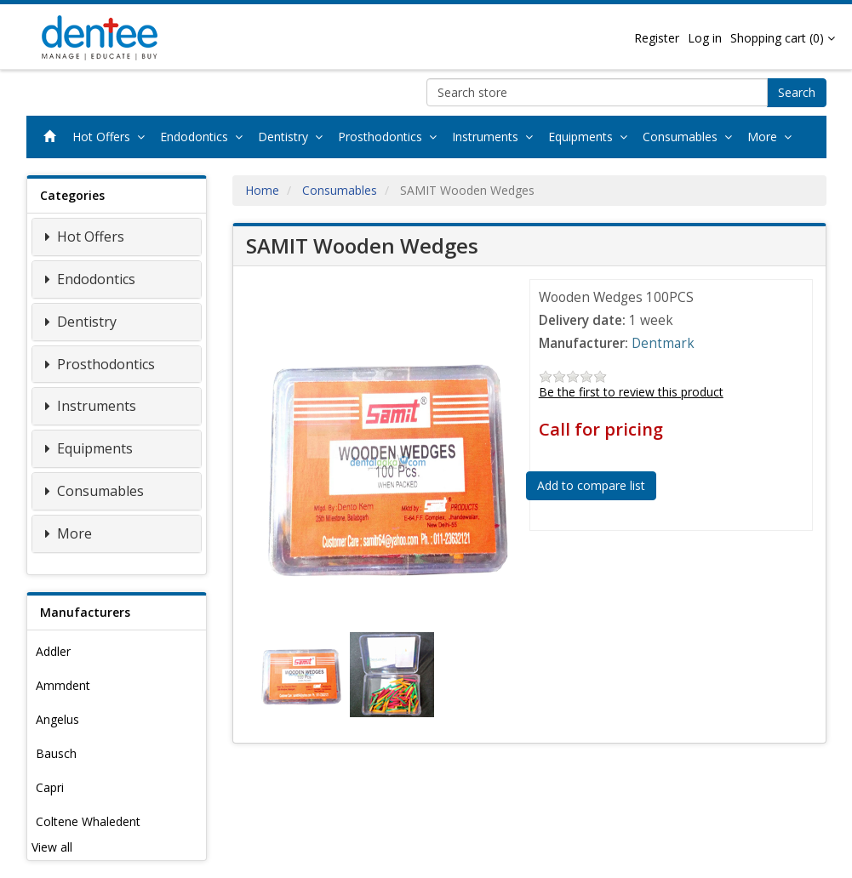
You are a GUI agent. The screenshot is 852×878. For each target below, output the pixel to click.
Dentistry (293, 136)
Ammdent (63, 685)
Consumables (691, 136)
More (772, 136)
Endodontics (204, 136)
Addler (53, 651)
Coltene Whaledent (88, 821)
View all (51, 847)
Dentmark (663, 343)
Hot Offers (112, 136)
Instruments (496, 136)
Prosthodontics (390, 136)
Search (796, 92)
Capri (50, 787)
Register (656, 38)
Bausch (56, 753)
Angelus (57, 719)
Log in (705, 38)
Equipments (591, 136)
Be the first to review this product (631, 392)
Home (262, 190)
